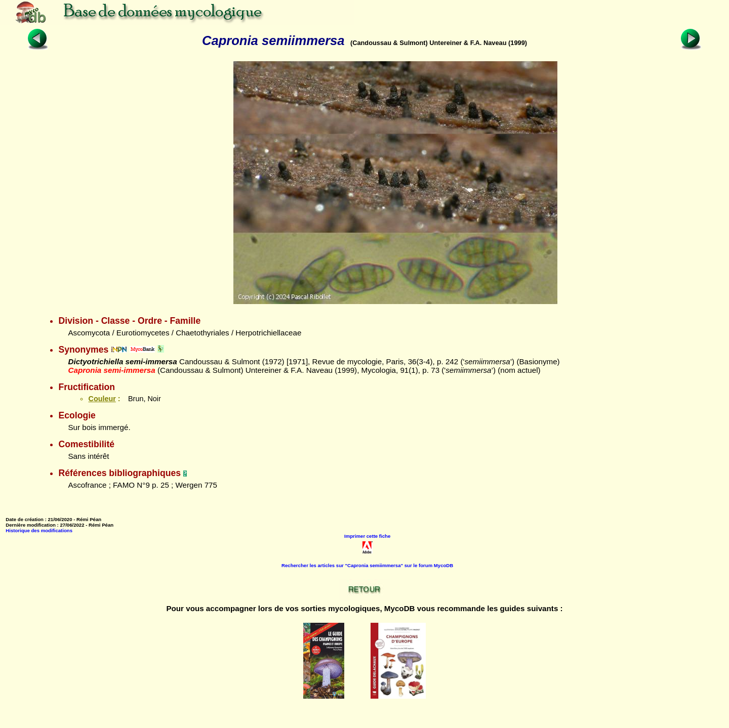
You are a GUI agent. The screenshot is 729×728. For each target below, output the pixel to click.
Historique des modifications (39, 530)
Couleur (101, 399)
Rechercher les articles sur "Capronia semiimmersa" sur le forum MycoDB (367, 565)
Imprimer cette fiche (367, 536)
